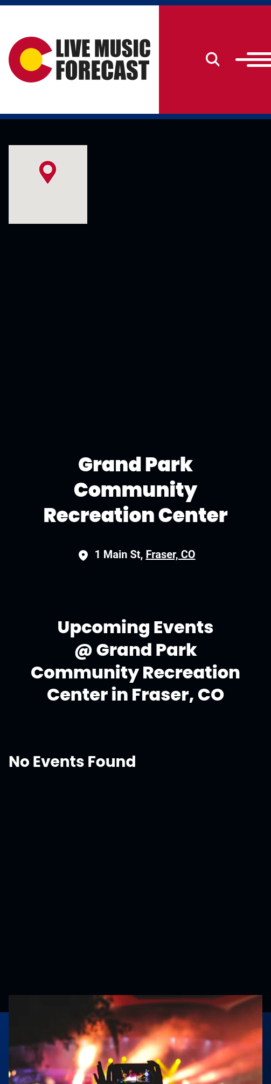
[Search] (213, 59)
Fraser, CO (171, 554)
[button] (48, 172)
